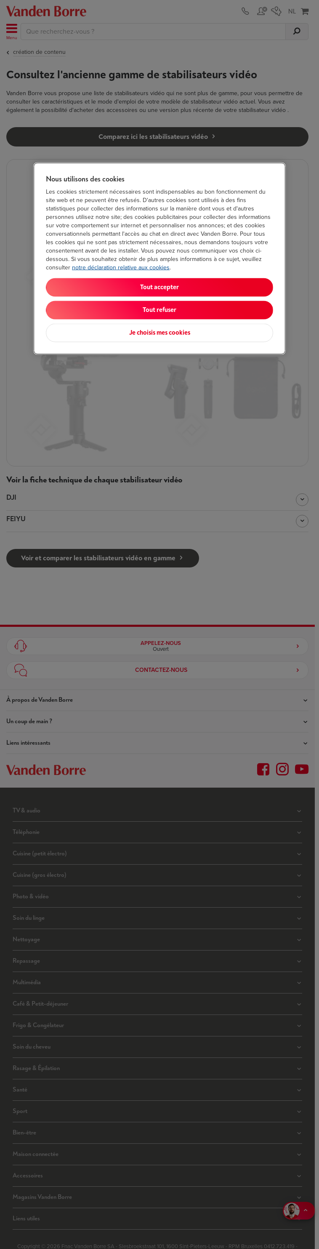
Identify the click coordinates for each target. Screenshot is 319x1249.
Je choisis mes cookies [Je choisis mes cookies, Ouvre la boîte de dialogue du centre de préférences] (159, 333)
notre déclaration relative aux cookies (121, 267)
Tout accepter (159, 287)
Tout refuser (159, 310)
